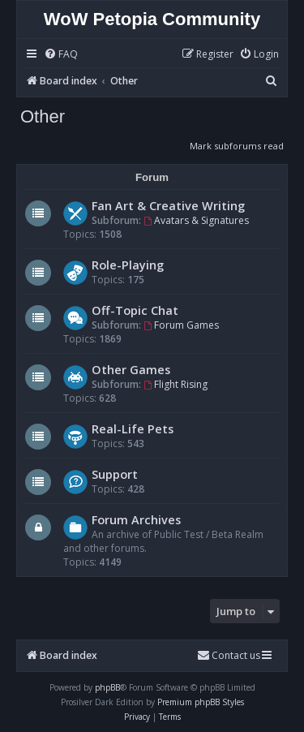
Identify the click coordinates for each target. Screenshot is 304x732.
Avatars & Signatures (196, 220)
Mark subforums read (237, 146)
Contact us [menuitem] (228, 655)
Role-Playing (128, 264)
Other (42, 116)
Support (115, 474)
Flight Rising (175, 384)
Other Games (131, 369)
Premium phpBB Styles (200, 702)
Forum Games (181, 325)
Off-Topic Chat (135, 310)
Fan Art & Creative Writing (168, 205)
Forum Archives (136, 519)
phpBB (107, 687)
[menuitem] (61, 55)
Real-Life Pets (132, 428)
